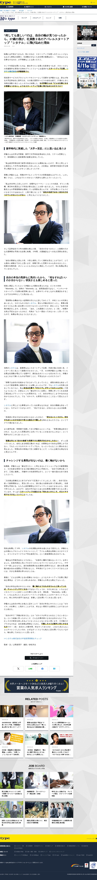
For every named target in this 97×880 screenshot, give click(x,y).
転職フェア (50, 846)
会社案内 (2, 874)
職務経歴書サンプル (74, 846)
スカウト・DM (20, 846)
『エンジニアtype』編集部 (83, 51)
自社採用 (11, 874)
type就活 (90, 855)
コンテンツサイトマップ (57, 851)
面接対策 (85, 846)
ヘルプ (93, 2)
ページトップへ (91, 838)
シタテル (32, 303)
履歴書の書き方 (61, 846)
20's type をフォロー (38, 658)
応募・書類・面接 (32, 851)
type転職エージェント (69, 855)
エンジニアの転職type (22, 855)
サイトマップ (80, 48)
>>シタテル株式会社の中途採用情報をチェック (23, 638)
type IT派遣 (81, 855)
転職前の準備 (19, 851)
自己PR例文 (19, 848)
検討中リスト (39, 846)
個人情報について (18, 874)
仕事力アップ (43, 851)
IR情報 (6, 874)
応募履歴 (30, 846)
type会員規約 (26, 874)
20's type (56, 855)
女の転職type (35, 855)
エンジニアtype (46, 855)
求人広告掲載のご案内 (35, 874)
